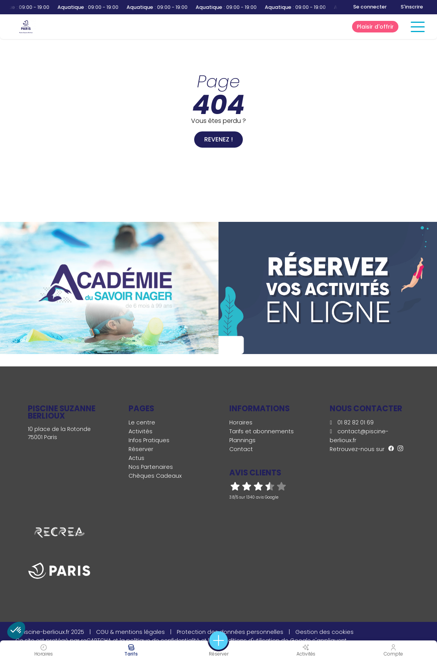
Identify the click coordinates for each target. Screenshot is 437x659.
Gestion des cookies (324, 632)
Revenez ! (218, 139)
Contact (241, 449)
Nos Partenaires (151, 467)
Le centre (142, 422)
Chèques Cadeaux (155, 476)
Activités (140, 431)
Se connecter (370, 6)
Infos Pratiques (149, 440)
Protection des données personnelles (230, 632)
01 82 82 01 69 (351, 422)
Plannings (242, 440)
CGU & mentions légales (130, 632)
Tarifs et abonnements (261, 431)
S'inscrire (412, 6)
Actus (136, 458)
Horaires (240, 422)
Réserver (141, 449)
